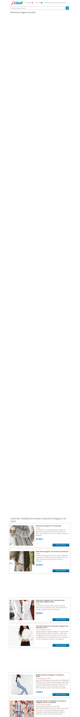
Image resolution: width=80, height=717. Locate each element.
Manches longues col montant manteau (52, 551)
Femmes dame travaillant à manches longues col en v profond (51, 701)
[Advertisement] (39, 586)
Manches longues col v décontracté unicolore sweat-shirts (50, 601)
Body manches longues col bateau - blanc (50, 675)
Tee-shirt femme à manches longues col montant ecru (52, 627)
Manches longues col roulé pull (48, 526)
